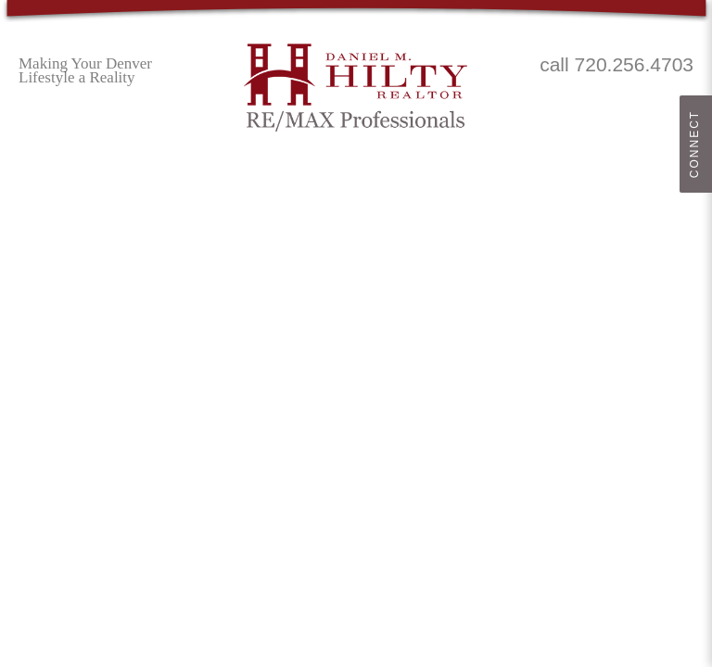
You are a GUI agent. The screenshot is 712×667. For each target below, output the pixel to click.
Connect (694, 144)
